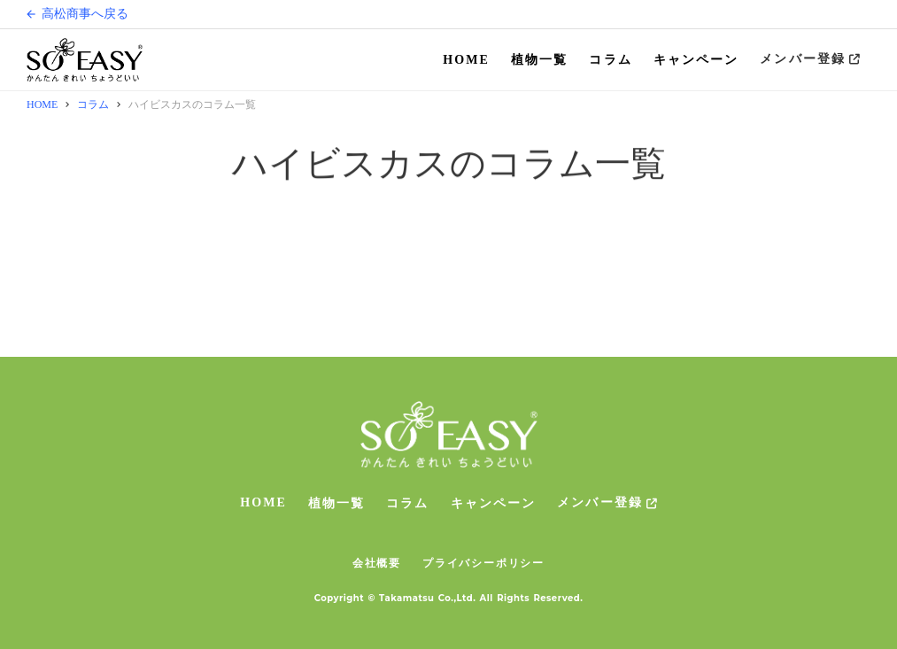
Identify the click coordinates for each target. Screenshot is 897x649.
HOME (466, 59)
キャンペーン (696, 59)
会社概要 (376, 562)
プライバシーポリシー (483, 562)
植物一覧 (539, 59)
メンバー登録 (803, 59)
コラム (610, 59)
